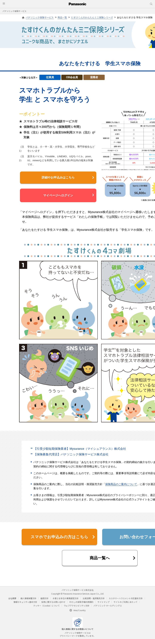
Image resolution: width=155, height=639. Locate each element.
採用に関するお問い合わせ (53, 601)
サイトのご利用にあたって (125, 601)
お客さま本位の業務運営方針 (66, 598)
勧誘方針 (45, 598)
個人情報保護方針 (28, 598)
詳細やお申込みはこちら (68, 177)
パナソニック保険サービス (14, 11)
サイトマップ (103, 601)
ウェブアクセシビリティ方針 (76, 605)
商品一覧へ (112, 558)
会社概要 (12, 598)
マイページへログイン (68, 195)
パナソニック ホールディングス (108, 605)
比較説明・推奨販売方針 (94, 598)
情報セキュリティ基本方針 (25, 601)
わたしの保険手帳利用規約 (81, 601)
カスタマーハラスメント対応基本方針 (126, 598)
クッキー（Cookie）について (46, 605)
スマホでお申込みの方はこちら (63, 537)
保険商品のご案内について (121, 484)
